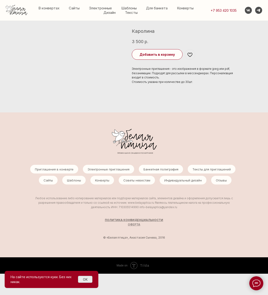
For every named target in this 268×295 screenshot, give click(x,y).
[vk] (248, 10)
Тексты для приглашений (211, 190)
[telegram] (258, 10)
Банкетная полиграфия (160, 190)
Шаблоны (129, 8)
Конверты (185, 8)
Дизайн (109, 12)
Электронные (100, 8)
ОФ (130, 245)
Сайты (74, 8)
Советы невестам (136, 201)
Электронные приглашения (108, 190)
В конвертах (48, 8)
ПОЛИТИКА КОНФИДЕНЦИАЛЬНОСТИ (134, 241)
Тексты (131, 12)
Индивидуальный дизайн (183, 201)
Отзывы (221, 201)
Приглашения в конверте (54, 190)
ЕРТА (136, 245)
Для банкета (157, 8)
